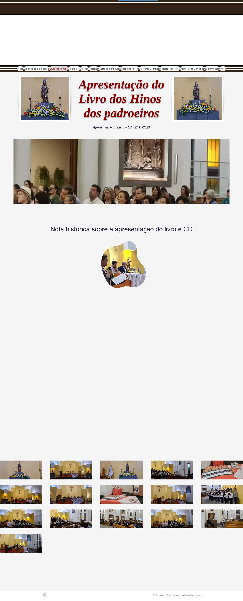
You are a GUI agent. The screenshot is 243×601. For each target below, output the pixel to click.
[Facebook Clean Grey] (44, 594)
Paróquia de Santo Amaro (62, 34)
